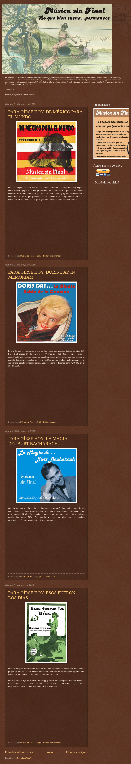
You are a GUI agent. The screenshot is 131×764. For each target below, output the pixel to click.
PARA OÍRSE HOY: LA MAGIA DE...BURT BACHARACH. (37, 441)
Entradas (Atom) (24, 758)
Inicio (50, 752)
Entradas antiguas (77, 752)
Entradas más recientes (19, 752)
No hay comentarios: (52, 256)
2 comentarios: (49, 576)
